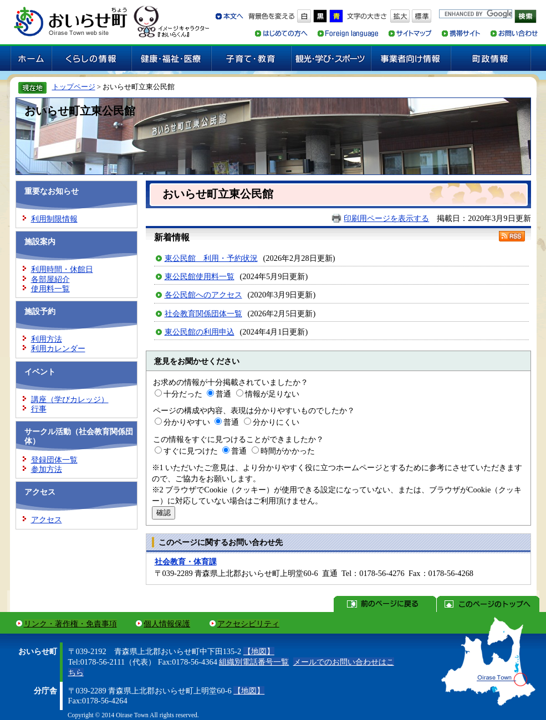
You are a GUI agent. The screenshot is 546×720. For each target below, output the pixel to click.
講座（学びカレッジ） (70, 399)
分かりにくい (276, 422)
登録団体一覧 (54, 459)
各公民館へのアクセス (203, 294)
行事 (39, 408)
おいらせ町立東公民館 (79, 111)
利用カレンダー (58, 348)
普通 (223, 393)
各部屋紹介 (50, 279)
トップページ (73, 87)
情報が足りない (272, 393)
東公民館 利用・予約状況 (211, 258)
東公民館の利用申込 (199, 331)
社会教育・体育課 (186, 561)
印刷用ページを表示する (386, 218)
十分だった (183, 393)
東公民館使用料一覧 (199, 276)
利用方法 (46, 339)
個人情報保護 (167, 623)
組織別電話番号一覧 (254, 661)
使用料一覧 (50, 288)
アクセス (46, 519)
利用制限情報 (54, 218)
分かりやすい (187, 422)
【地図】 (258, 651)
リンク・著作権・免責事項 (70, 623)
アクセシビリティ (248, 623)
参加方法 (46, 469)
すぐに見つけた (191, 450)
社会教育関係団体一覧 (203, 313)
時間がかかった (288, 450)
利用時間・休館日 (62, 269)
